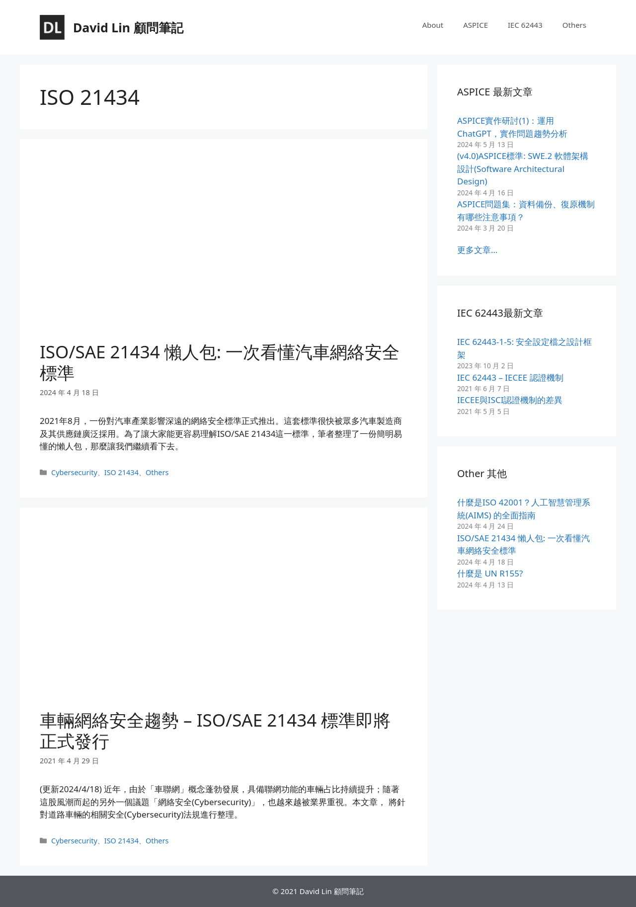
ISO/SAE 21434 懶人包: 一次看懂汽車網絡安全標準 (219, 362)
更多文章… (477, 249)
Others (574, 25)
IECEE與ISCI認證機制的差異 (509, 400)
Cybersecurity (74, 472)
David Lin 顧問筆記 (128, 27)
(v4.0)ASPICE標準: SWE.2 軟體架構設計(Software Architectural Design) (522, 168)
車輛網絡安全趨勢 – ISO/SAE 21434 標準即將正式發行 (215, 730)
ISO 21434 (121, 472)
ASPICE (475, 25)
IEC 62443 (525, 25)
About (433, 25)
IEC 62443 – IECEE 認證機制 (510, 377)
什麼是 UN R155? (490, 573)
